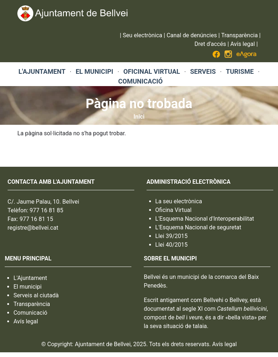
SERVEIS (203, 71)
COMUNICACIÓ (140, 81)
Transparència (239, 35)
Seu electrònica (142, 35)
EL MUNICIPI (94, 71)
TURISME (240, 71)
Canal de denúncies (192, 35)
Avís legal (242, 44)
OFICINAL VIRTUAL (151, 71)
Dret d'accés (210, 44)
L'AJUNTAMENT (42, 71)
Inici (139, 116)
